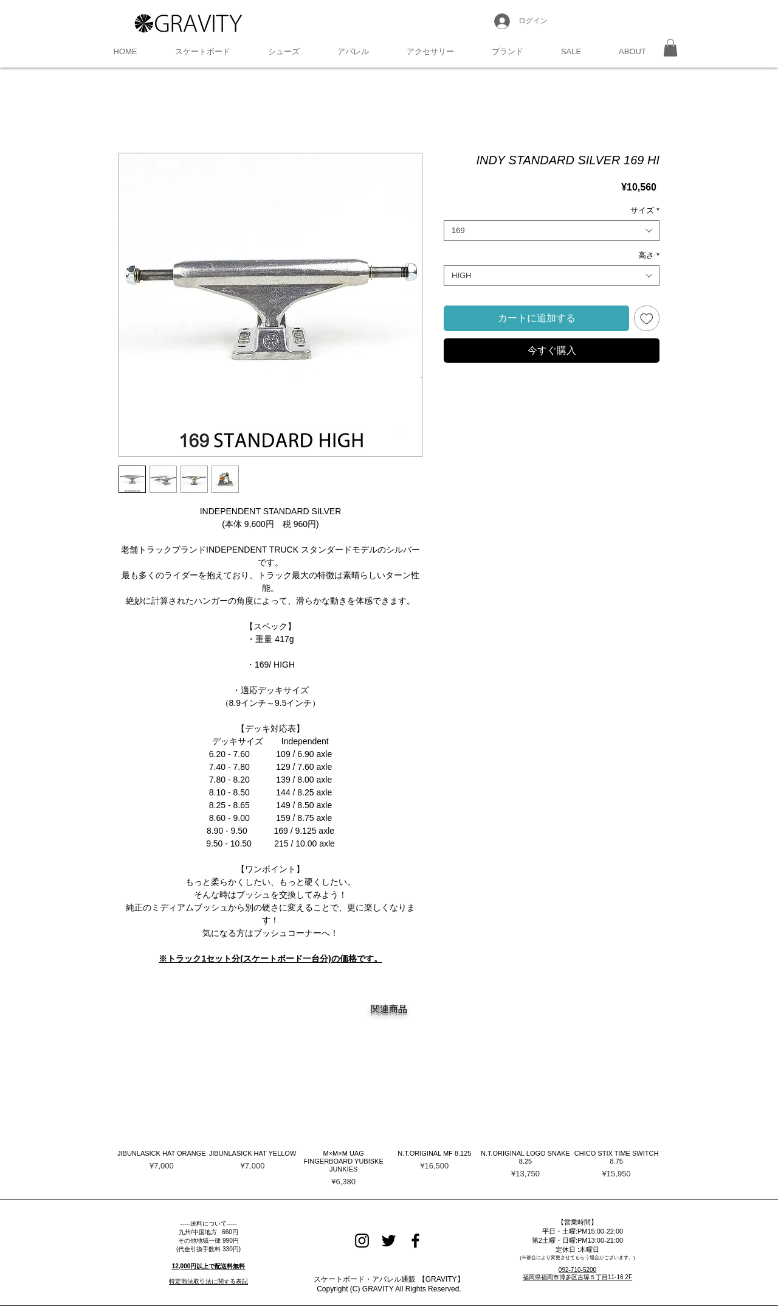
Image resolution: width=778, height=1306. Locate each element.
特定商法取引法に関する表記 (208, 1281)
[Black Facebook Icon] (415, 1240)
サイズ (644, 210)
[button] (202, 51)
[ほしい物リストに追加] (646, 318)
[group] (389, 1119)
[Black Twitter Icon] (388, 1240)
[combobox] (551, 230)
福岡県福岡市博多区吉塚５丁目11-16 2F (577, 1277)
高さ (648, 255)
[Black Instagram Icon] (362, 1240)
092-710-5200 (577, 1269)
